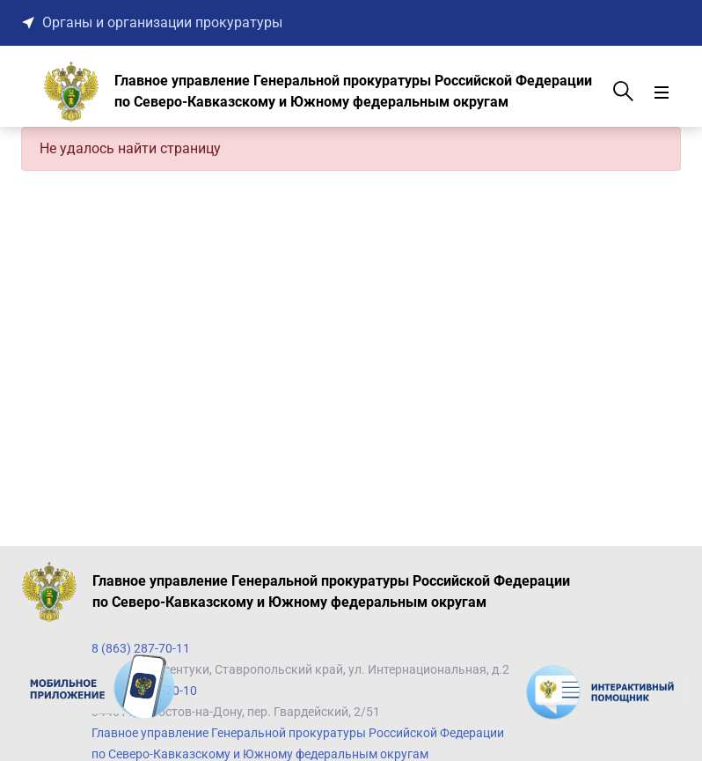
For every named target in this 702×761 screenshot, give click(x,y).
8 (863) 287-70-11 (140, 648)
